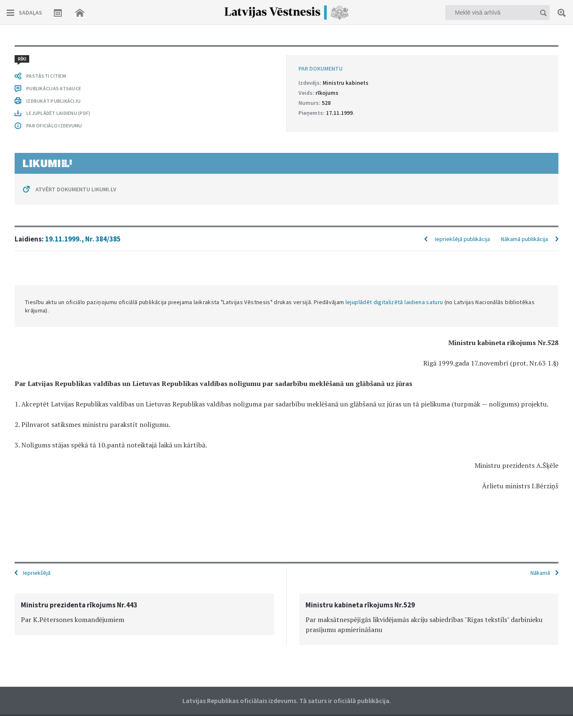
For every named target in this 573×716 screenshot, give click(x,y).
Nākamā (540, 572)
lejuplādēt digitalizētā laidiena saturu (394, 302)
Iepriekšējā (36, 572)
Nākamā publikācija (524, 239)
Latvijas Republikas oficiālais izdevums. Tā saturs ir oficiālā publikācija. (286, 700)
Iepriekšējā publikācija (462, 239)
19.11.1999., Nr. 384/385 (83, 239)
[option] (144, 614)
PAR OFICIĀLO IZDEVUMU (54, 125)
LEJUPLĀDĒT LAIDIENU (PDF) (58, 113)
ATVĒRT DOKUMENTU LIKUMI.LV (75, 189)
